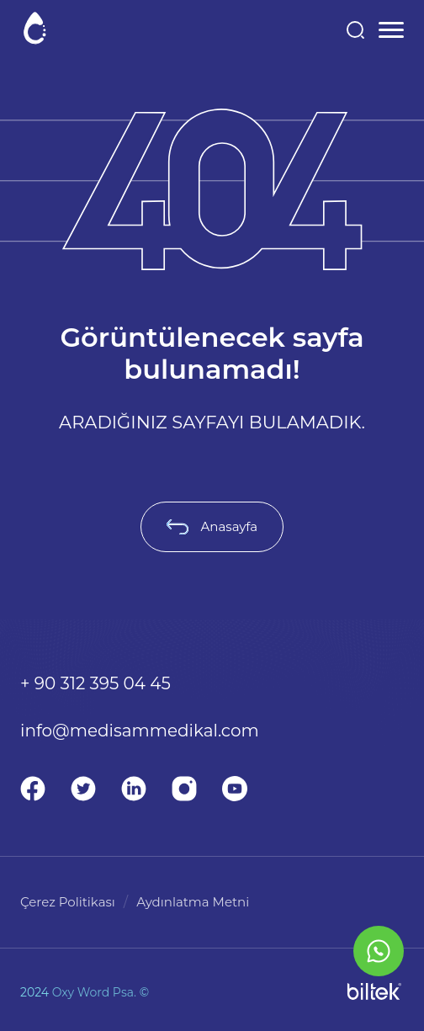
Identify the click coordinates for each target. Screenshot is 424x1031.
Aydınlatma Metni (192, 902)
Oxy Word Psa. (94, 992)
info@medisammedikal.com (139, 730)
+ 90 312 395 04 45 (95, 683)
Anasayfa (212, 526)
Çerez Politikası (67, 902)
